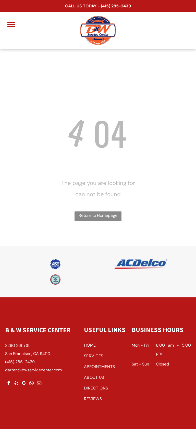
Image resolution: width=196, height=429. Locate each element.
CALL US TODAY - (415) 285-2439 (98, 6)
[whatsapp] (31, 384)
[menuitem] (106, 346)
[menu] (11, 24)
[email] (39, 384)
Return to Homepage (98, 215)
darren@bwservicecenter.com (33, 370)
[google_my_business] (23, 384)
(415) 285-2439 (20, 361)
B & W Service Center (37, 330)
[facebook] (8, 384)
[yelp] (16, 384)
